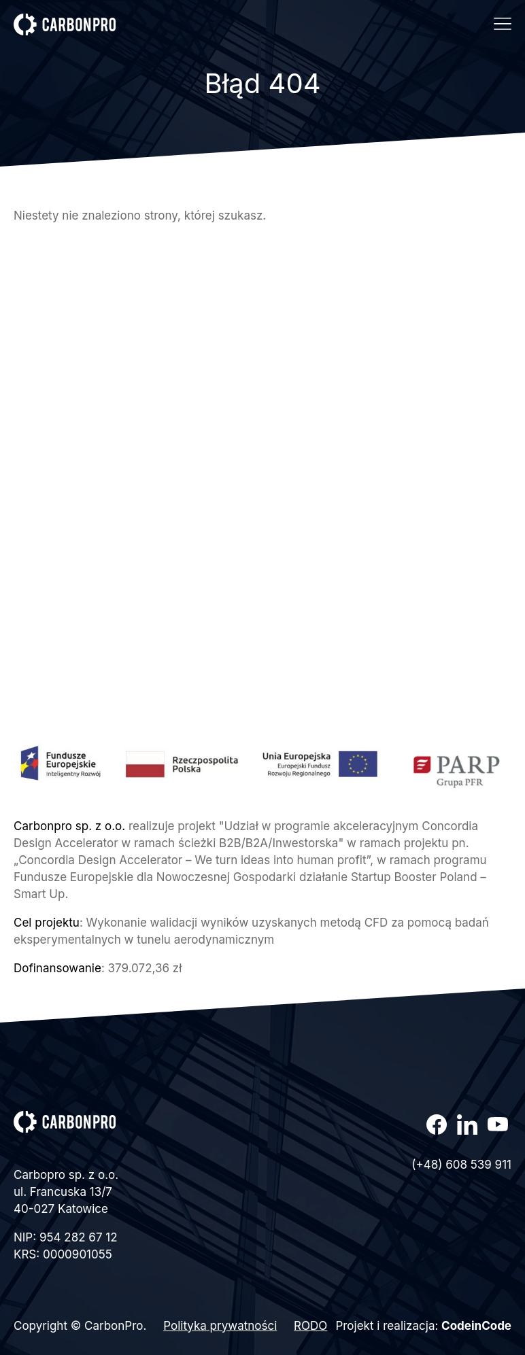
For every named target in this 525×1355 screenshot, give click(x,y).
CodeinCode (476, 1326)
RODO (310, 1326)
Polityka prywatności (220, 1326)
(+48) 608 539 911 (461, 1164)
